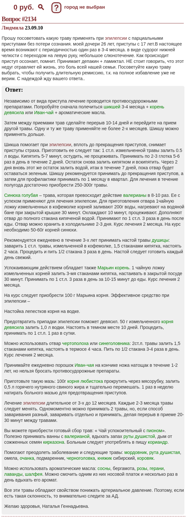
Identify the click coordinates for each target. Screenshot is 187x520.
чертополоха (75, 343)
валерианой (77, 436)
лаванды (13, 474)
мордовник (135, 452)
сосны (104, 468)
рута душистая (164, 452)
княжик (104, 458)
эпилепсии (116, 38)
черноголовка (81, 458)
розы (142, 468)
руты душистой (139, 436)
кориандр (157, 442)
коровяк (145, 458)
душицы (160, 240)
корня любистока (85, 381)
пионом (154, 430)
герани (157, 468)
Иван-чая (84, 365)
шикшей (112, 106)
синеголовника (114, 343)
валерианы (134, 195)
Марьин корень (113, 267)
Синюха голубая (21, 195)
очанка (27, 458)
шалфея (33, 474)
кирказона (53, 442)
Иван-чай (43, 112)
